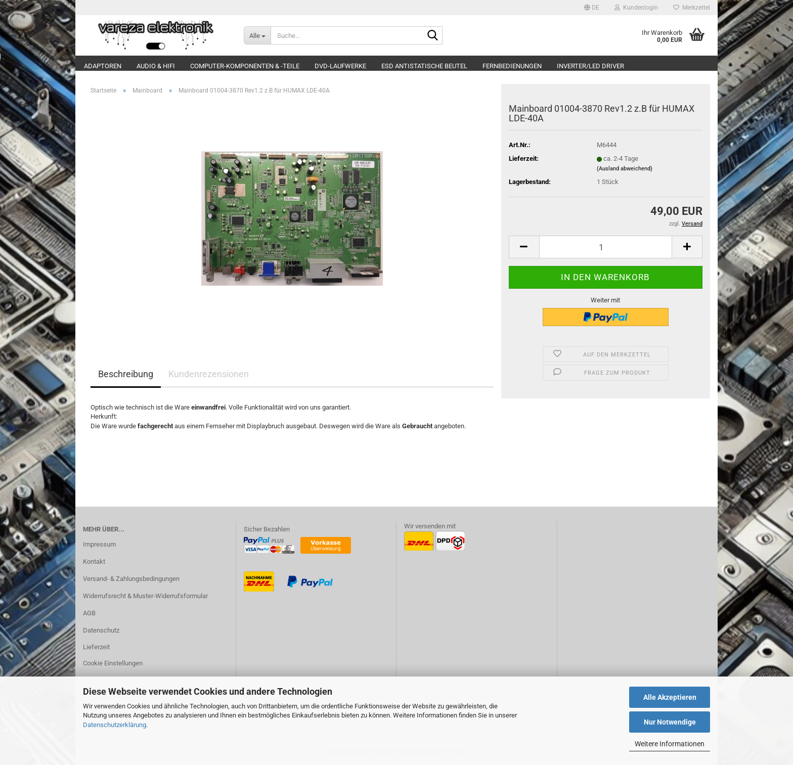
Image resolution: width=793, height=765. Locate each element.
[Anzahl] (605, 247)
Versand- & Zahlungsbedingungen (131, 578)
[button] (592, 7)
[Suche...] (257, 35)
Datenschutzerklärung (114, 725)
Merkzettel (691, 7)
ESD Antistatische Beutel (424, 66)
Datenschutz (101, 630)
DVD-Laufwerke (340, 66)
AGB (89, 613)
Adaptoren (102, 66)
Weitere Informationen (669, 744)
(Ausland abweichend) (624, 168)
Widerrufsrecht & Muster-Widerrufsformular (145, 596)
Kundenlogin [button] (636, 7)
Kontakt (94, 561)
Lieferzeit (96, 647)
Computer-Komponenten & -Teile (244, 66)
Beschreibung (125, 374)
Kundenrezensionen (208, 374)
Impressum (99, 544)
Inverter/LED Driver (590, 66)
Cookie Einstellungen (113, 663)
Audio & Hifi (156, 66)
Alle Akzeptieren (669, 697)
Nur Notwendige (670, 722)
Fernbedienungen (512, 66)
